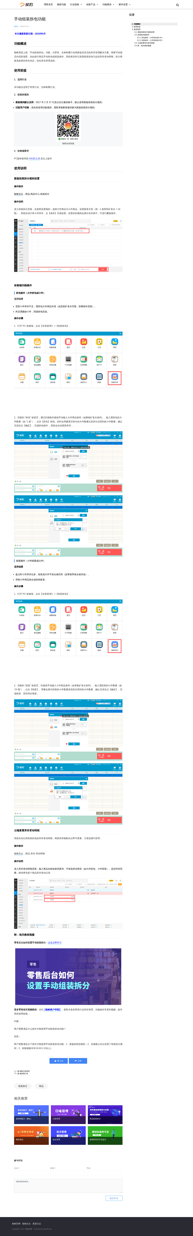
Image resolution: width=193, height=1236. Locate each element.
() (58, 1061)
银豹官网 (16, 1223)
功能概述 (137, 24)
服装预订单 (24, 1074)
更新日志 (37, 1223)
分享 (77, 1061)
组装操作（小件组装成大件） (153, 40)
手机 (88, 1168)
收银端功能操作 (143, 35)
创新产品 (92, 4)
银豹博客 (29, 1229)
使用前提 (137, 27)
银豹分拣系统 (25, 1071)
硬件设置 (125, 4)
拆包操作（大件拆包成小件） (153, 38)
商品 (41, 1086)
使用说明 (137, 29)
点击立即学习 (54, 942)
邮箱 (52, 1168)
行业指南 (76, 4)
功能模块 (108, 4)
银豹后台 (18, 194)
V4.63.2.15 (34, 158)
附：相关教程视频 (144, 46)
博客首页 (48, 4)
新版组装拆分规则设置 (146, 32)
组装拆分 (22, 1086)
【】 (52, 1009)
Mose (16, 26)
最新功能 (61, 4)
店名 (16, 1168)
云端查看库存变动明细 (146, 43)
